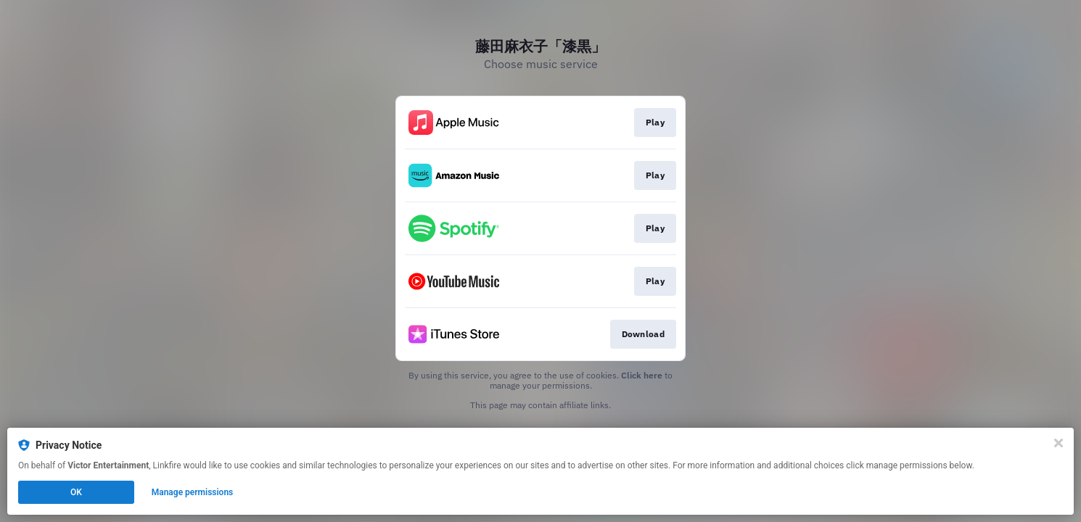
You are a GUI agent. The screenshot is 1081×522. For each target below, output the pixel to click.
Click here (641, 375)
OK (76, 492)
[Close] (1058, 443)
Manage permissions (193, 492)
